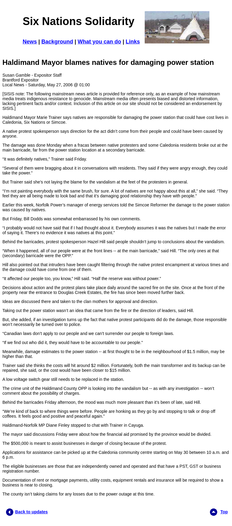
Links (133, 42)
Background (57, 42)
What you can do (99, 42)
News (30, 42)
